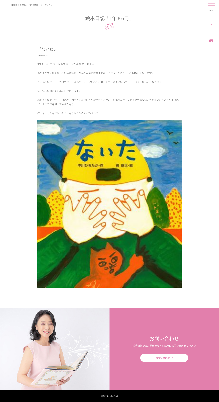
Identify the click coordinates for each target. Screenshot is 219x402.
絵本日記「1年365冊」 (30, 5)
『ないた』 (48, 5)
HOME (14, 5)
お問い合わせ (164, 358)
